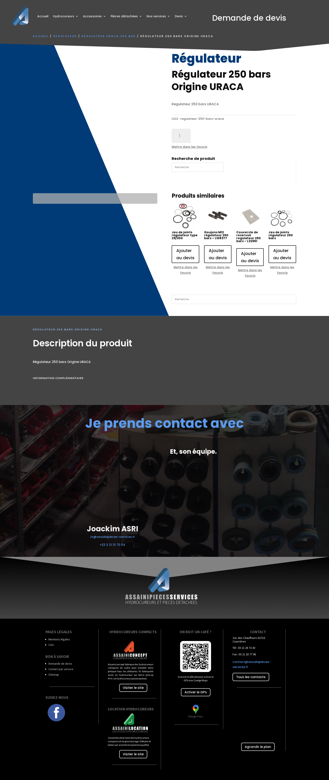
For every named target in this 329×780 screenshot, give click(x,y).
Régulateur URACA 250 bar (109, 36)
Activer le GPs (196, 692)
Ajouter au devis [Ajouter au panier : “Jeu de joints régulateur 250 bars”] (282, 254)
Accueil (42, 16)
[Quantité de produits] (181, 136)
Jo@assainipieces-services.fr (112, 537)
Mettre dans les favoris (189, 147)
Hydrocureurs (63, 16)
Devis (179, 16)
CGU (51, 645)
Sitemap (53, 674)
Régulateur (65, 36)
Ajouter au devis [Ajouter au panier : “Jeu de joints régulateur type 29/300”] (185, 254)
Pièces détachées (124, 16)
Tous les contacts (251, 677)
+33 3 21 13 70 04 (112, 545)
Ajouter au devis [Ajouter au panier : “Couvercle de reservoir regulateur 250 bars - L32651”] (250, 257)
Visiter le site (133, 688)
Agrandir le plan (258, 747)
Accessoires (92, 16)
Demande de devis (60, 663)
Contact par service (60, 669)
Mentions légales (59, 639)
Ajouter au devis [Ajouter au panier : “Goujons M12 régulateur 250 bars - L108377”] (218, 254)
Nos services (156, 16)
